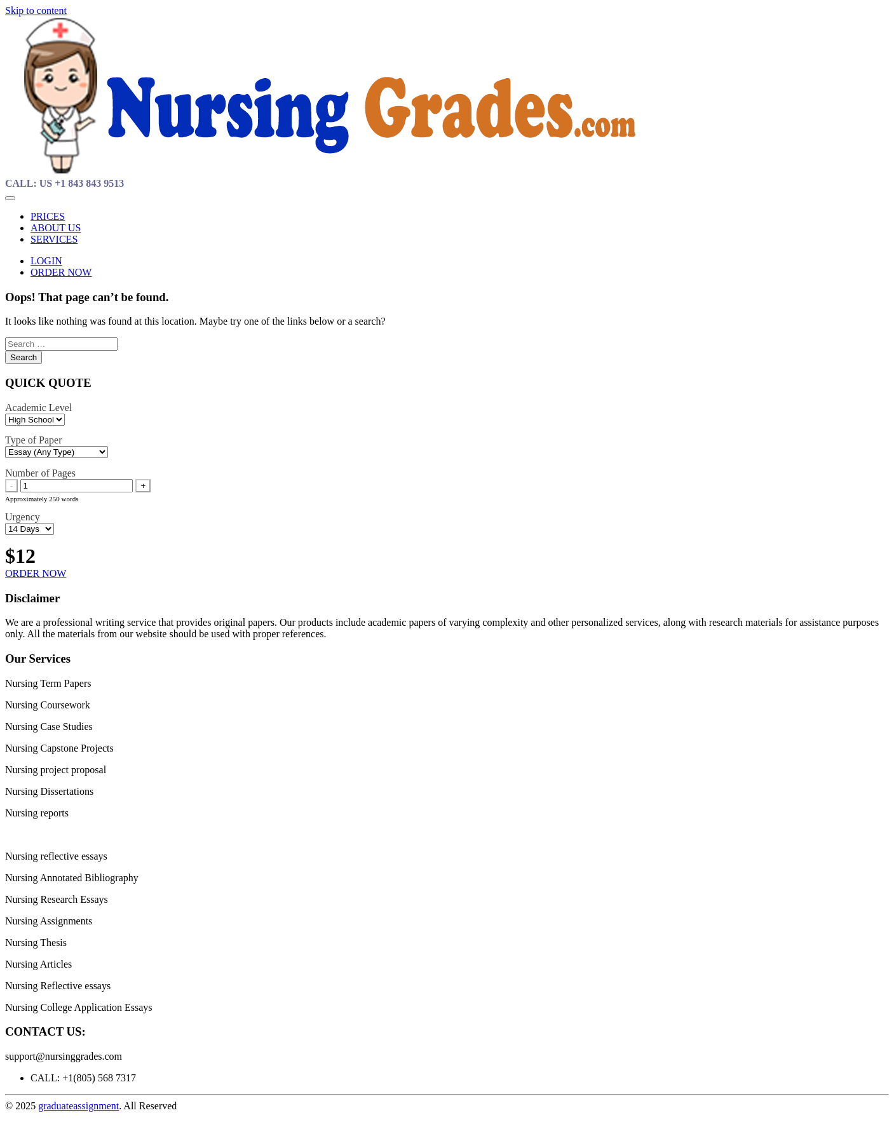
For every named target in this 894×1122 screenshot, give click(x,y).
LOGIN (46, 260)
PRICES (47, 216)
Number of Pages (40, 473)
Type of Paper (33, 440)
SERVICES (54, 239)
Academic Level (38, 407)
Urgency (22, 516)
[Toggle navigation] (10, 198)
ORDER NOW (60, 272)
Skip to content (36, 10)
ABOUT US (55, 227)
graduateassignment (78, 1105)
